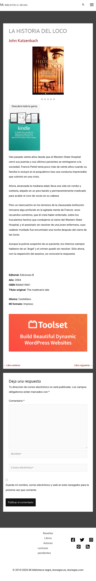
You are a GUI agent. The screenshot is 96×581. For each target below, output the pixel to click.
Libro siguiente (83, 365)
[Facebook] (73, 539)
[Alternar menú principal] (92, 4)
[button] (83, 4)
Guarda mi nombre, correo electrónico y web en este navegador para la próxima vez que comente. (47, 487)
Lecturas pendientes (44, 551)
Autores (48, 543)
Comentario (16, 400)
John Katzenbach (23, 40)
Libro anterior (11, 365)
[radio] (42, 99)
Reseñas (48, 533)
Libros (48, 538)
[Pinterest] (78, 546)
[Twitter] (82, 539)
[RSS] (87, 546)
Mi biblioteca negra (14, 5)
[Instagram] (91, 539)
